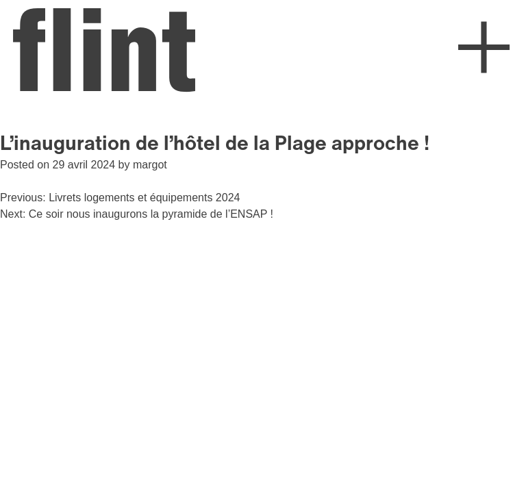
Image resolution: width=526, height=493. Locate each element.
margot (150, 164)
